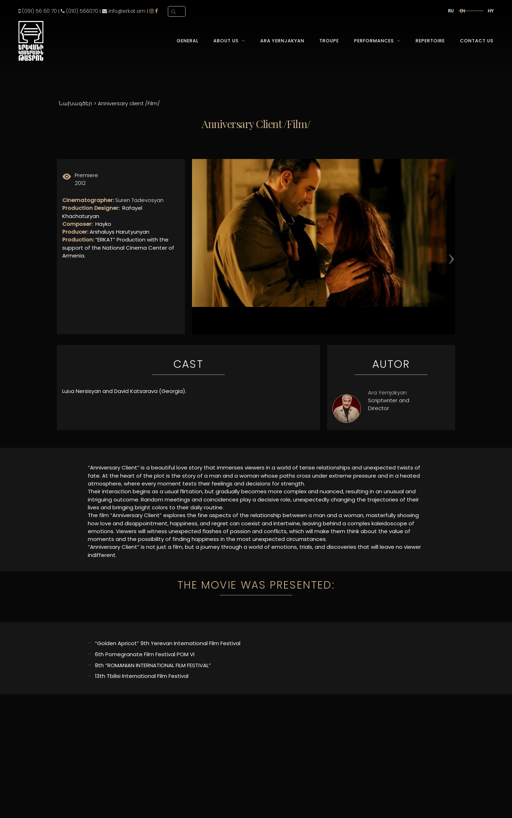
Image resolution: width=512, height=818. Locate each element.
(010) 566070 (79, 11)
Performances (374, 41)
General (187, 41)
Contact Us (477, 41)
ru (451, 11)
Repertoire (430, 41)
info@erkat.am (123, 11)
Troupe (329, 41)
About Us (226, 41)
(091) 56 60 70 (37, 11)
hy (491, 11)
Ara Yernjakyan (282, 41)
